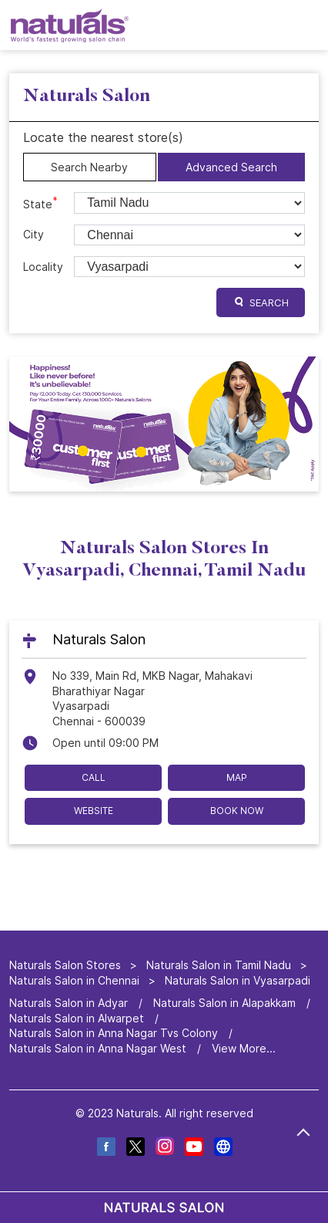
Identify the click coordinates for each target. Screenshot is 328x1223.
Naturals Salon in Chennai (74, 980)
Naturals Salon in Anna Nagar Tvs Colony (113, 1032)
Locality (43, 266)
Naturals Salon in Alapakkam (224, 1002)
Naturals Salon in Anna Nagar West (97, 1048)
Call (93, 776)
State (40, 203)
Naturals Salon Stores (66, 964)
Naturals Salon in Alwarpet (76, 1018)
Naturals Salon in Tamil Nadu (218, 964)
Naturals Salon (99, 638)
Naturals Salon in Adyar (68, 1002)
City (33, 234)
